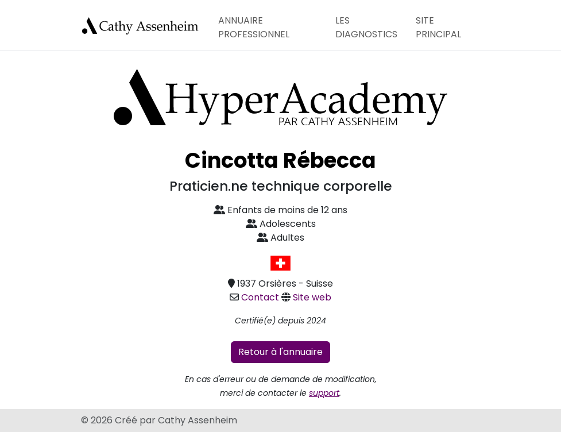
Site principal (438, 27)
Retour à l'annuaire (280, 351)
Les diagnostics (366, 27)
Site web (312, 297)
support (324, 393)
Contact (260, 297)
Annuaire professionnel (253, 27)
